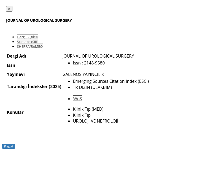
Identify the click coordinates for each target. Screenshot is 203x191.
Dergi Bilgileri (27, 36)
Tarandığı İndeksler (27, 86)
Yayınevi (16, 74)
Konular (15, 112)
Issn (11, 65)
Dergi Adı (16, 56)
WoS (77, 99)
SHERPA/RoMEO (30, 46)
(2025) (55, 86)
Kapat (8, 146)
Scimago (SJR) (27, 41)
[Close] (9, 9)
